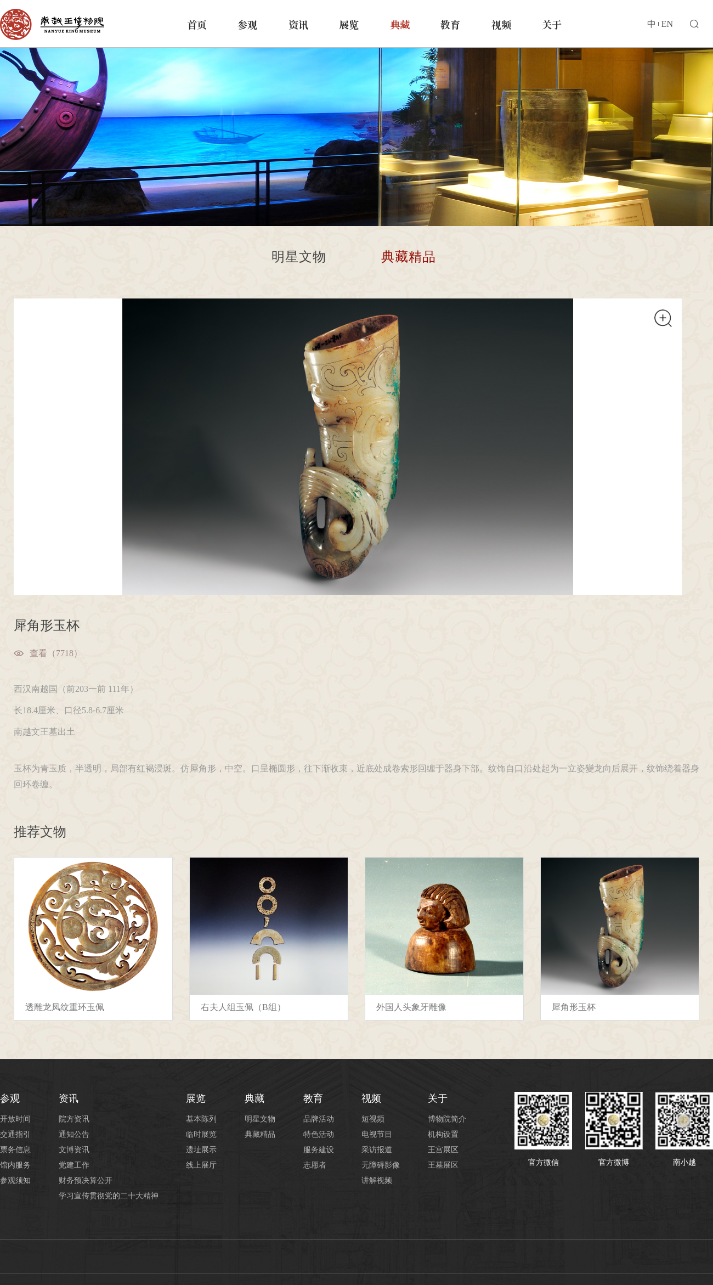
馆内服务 (15, 1165)
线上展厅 (201, 1165)
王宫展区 (443, 1150)
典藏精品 (408, 257)
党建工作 (74, 1165)
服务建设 (318, 1150)
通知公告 (74, 1134)
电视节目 (376, 1134)
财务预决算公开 (85, 1180)
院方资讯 (74, 1119)
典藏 (400, 24)
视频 (501, 24)
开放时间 (15, 1119)
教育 (450, 24)
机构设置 (443, 1134)
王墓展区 (443, 1165)
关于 (552, 24)
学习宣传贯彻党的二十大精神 (109, 1196)
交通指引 (15, 1134)
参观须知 (15, 1180)
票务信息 (15, 1150)
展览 (349, 24)
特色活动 (318, 1134)
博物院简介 (447, 1119)
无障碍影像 (380, 1165)
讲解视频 (376, 1180)
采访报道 (376, 1150)
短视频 (372, 1119)
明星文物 (298, 257)
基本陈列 (201, 1119)
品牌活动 (318, 1119)
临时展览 (201, 1134)
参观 (247, 24)
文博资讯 (74, 1150)
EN (667, 24)
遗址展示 (201, 1150)
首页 (197, 24)
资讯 (298, 24)
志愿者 (314, 1165)
